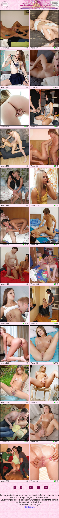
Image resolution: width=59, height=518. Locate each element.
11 (38, 487)
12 (46, 487)
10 (31, 487)
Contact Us (29, 507)
